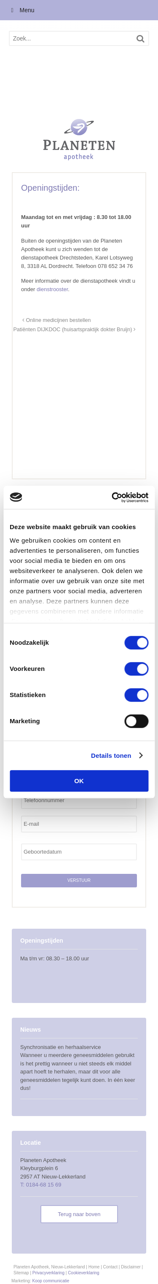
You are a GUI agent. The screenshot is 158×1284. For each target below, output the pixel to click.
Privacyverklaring (48, 1272)
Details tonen (111, 755)
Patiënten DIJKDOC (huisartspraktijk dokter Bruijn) (74, 329)
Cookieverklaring (83, 1272)
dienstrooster (52, 289)
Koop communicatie (50, 1281)
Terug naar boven (79, 1214)
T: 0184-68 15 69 (41, 1184)
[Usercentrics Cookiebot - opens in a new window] (112, 497)
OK (79, 780)
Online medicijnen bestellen (56, 320)
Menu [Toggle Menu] (21, 10)
